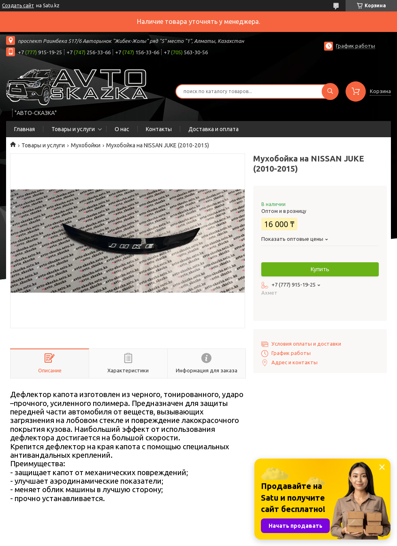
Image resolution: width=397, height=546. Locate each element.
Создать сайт (18, 5)
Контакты (159, 129)
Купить (320, 269)
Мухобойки (85, 145)
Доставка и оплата (213, 129)
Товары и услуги (73, 129)
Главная (24, 129)
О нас (122, 129)
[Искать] (330, 91)
